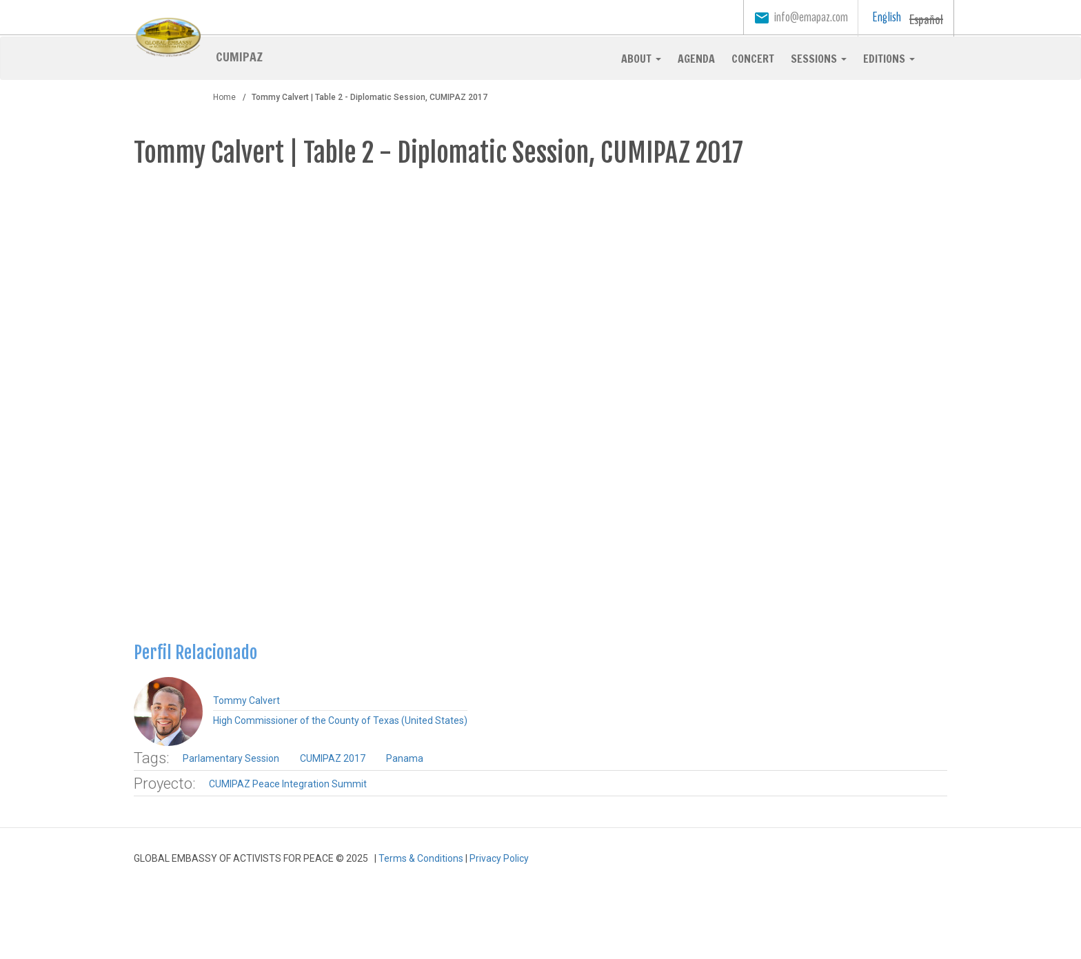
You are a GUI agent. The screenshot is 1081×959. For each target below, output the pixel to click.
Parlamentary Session (231, 758)
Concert (752, 58)
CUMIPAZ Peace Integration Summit (288, 783)
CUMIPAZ (239, 56)
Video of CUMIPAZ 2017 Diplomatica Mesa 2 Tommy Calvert (540, 402)
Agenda (696, 58)
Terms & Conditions (420, 858)
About (641, 58)
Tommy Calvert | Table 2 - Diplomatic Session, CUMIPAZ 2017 (438, 153)
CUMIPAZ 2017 (332, 758)
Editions (889, 58)
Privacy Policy (499, 858)
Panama (404, 758)
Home (224, 97)
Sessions (819, 58)
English (887, 17)
